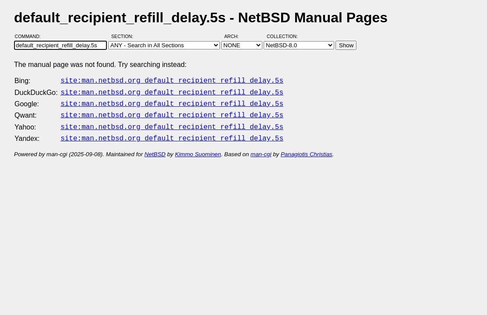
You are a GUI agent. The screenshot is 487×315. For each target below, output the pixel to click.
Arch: (235, 36)
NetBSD (155, 149)
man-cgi (261, 149)
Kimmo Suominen (198, 149)
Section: (124, 36)
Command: (30, 36)
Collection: (282, 36)
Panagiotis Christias (306, 149)
